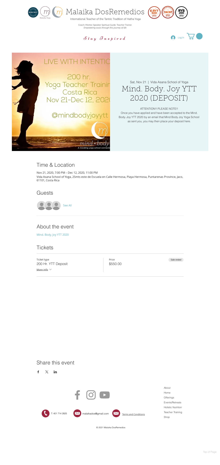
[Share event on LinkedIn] (55, 372)
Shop (167, 417)
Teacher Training (173, 412)
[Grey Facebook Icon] (77, 395)
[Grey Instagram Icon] (91, 395)
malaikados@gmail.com (95, 413)
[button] (195, 36)
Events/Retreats (172, 402)
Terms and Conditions (133, 414)
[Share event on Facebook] (38, 372)
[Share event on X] (46, 372)
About (167, 387)
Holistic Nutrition (173, 407)
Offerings (169, 397)
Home (167, 392)
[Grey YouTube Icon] (104, 395)
